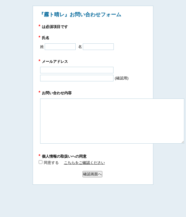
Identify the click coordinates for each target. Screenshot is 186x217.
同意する (51, 162)
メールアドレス (53, 61)
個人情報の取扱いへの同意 (63, 156)
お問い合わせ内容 (55, 93)
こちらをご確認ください (84, 162)
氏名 (44, 38)
